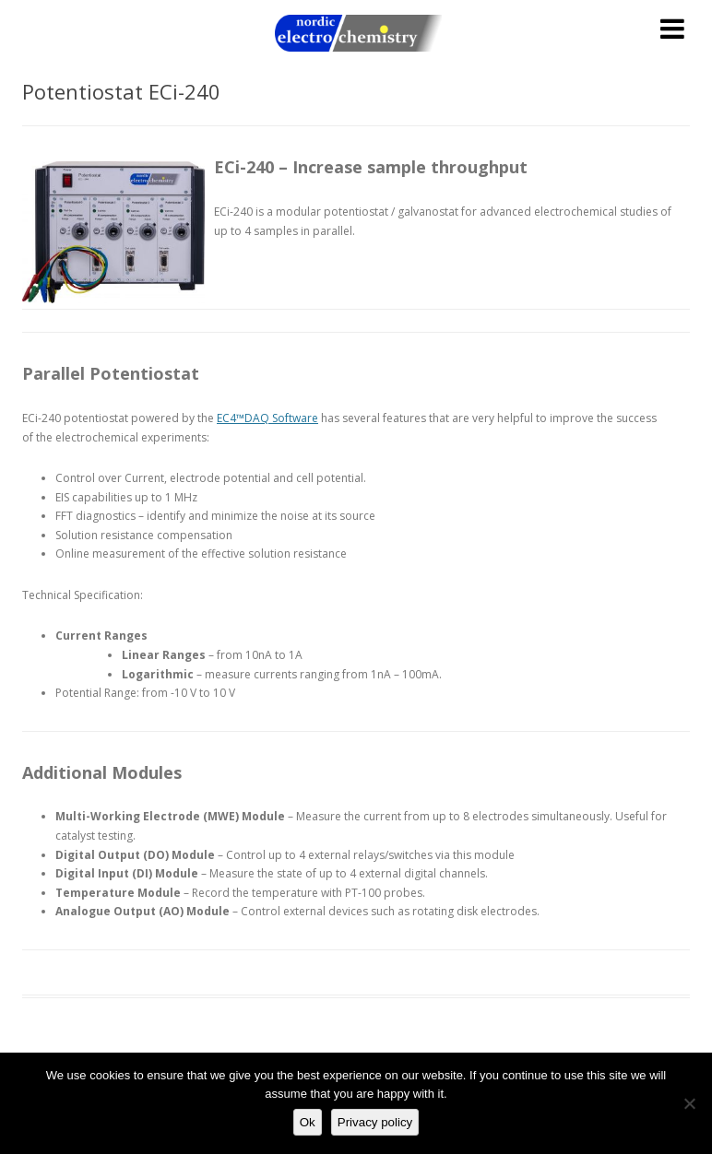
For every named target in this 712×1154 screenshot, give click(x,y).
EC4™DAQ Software (267, 418)
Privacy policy (375, 1122)
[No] (689, 1103)
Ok (307, 1122)
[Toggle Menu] (672, 28)
